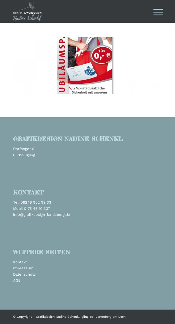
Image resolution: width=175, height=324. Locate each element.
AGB (17, 280)
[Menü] (154, 12)
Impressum (23, 268)
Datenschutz (24, 274)
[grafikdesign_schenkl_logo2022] (72, 11)
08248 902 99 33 (36, 202)
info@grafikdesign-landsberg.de (41, 214)
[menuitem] (154, 12)
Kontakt (20, 262)
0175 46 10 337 (37, 208)
